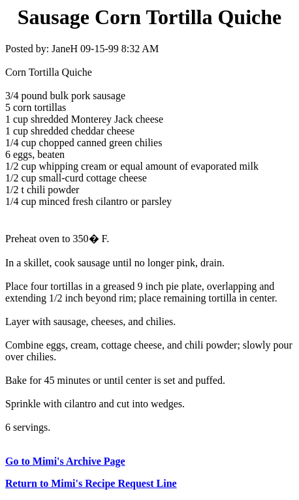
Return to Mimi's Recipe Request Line (91, 483)
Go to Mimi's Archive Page (65, 461)
